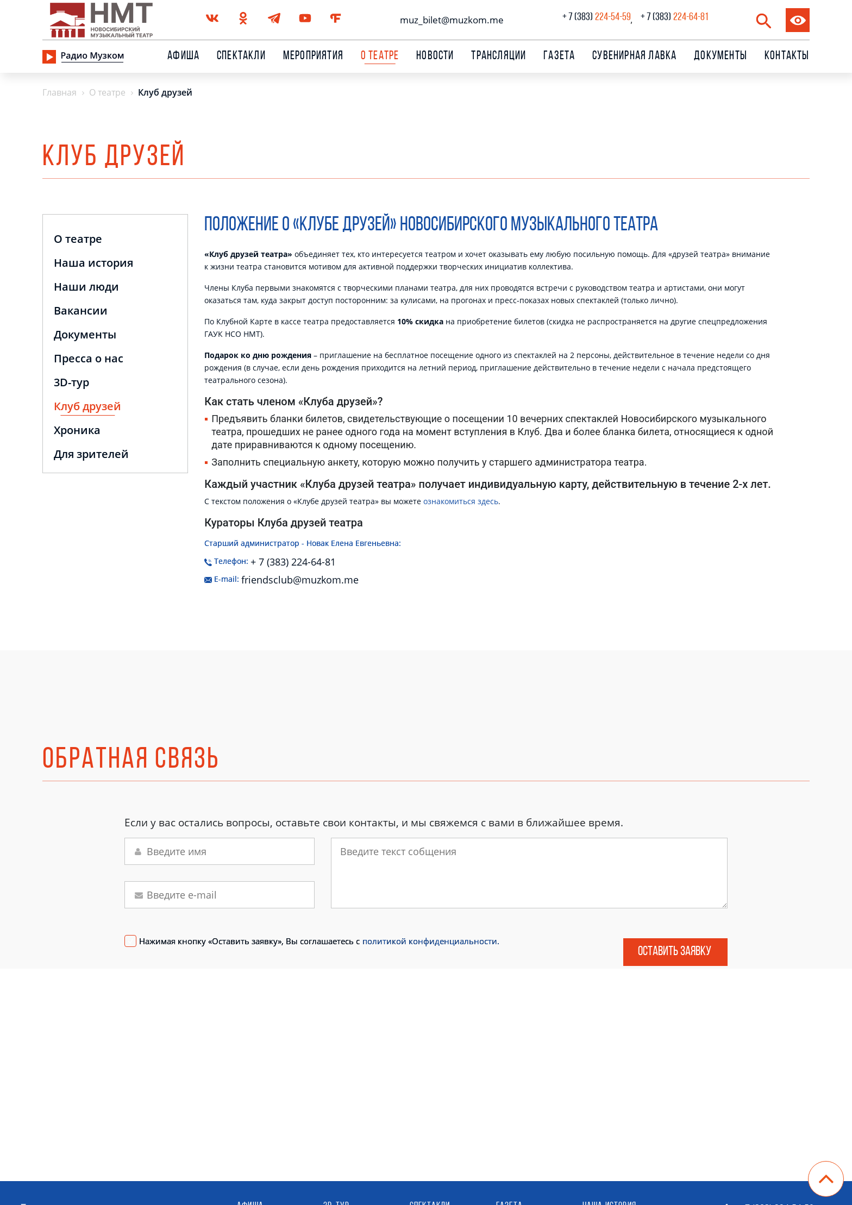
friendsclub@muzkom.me (282, 577)
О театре (78, 240)
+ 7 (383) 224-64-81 (293, 559)
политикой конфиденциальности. (430, 941)
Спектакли (241, 56)
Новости (435, 56)
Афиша (183, 56)
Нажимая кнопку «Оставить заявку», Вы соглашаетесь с (319, 941)
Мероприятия (313, 56)
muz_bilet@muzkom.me (449, 20)
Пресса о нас (88, 359)
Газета (559, 56)
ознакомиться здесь (460, 501)
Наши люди (86, 287)
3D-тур (71, 383)
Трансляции (498, 56)
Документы (720, 56)
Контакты (787, 56)
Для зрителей (91, 455)
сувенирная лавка (634, 56)
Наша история (93, 264)
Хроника (77, 431)
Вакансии (81, 311)
